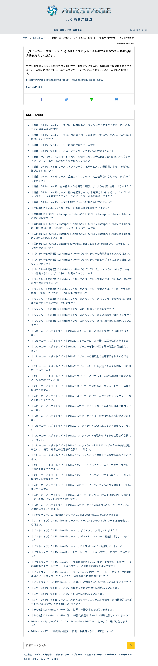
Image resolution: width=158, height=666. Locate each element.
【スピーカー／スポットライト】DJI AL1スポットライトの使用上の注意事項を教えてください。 (81, 457)
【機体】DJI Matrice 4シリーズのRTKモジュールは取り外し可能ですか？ (71, 202)
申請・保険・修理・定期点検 (27, 30)
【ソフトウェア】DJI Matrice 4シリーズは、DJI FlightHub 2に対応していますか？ (77, 546)
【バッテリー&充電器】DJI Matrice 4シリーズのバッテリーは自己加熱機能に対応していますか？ (81, 323)
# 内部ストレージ (93, 654)
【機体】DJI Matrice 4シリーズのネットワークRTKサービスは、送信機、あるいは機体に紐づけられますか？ (80, 168)
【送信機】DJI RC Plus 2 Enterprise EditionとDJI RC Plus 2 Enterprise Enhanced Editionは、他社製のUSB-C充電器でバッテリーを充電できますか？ (81, 226)
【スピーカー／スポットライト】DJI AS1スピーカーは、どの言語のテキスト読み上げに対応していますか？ (81, 368)
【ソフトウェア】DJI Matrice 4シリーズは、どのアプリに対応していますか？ (74, 530)
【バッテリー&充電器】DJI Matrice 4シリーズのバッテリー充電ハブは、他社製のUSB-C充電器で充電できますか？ (81, 281)
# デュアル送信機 (43, 654)
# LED (55, 659)
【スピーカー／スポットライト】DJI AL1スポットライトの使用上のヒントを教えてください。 (81, 427)
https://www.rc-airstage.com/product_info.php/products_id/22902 (64, 79)
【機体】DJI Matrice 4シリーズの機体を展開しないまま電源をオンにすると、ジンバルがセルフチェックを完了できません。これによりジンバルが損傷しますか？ (80, 194)
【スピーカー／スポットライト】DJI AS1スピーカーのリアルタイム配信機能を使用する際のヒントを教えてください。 (81, 378)
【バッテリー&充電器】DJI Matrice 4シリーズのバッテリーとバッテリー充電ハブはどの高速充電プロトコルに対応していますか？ (81, 301)
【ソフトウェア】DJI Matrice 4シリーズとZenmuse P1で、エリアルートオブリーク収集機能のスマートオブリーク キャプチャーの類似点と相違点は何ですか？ (81, 574)
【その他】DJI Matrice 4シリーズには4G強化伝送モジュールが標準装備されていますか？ (80, 615)
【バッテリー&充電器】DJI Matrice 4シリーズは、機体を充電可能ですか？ (72, 309)
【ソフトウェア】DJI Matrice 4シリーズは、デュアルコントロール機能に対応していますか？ (80, 538)
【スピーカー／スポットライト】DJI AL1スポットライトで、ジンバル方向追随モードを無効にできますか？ (81, 487)
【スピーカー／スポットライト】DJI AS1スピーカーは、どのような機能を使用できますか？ (80, 332)
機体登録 (49, 30)
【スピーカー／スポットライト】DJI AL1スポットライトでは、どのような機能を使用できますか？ (81, 408)
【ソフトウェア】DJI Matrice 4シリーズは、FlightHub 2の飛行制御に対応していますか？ (81, 582)
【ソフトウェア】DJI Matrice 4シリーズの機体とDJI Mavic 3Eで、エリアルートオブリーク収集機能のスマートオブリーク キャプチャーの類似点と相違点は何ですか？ (81, 564)
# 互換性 (27, 654)
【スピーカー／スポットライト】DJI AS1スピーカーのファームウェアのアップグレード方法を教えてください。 (81, 398)
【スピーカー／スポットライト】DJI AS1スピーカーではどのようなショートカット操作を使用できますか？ (81, 388)
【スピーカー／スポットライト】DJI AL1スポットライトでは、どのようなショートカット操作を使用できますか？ (81, 477)
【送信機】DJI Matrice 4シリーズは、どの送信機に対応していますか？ (70, 208)
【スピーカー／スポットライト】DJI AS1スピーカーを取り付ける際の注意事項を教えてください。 (81, 348)
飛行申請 (62, 30)
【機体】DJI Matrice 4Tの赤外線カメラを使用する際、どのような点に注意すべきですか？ (81, 186)
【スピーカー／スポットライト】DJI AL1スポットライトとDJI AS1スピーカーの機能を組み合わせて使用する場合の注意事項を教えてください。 (80, 447)
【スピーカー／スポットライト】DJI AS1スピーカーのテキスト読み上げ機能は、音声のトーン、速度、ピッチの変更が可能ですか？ (81, 497)
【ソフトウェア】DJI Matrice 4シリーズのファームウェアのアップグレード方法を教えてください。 (80, 522)
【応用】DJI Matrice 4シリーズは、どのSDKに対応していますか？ (68, 594)
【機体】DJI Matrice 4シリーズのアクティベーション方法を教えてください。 (74, 151)
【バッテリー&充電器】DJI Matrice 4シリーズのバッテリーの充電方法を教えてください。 (81, 253)
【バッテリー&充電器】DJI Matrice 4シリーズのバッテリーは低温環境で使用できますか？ (81, 315)
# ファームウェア (40, 659)
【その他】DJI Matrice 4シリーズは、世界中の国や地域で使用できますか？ (73, 609)
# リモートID (125, 654)
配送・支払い (115, 30)
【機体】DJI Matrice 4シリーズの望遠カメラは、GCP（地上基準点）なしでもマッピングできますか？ (80, 178)
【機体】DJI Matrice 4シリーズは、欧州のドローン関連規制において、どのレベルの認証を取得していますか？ (81, 137)
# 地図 (26, 659)
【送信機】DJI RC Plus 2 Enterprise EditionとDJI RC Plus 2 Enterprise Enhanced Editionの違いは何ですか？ (81, 216)
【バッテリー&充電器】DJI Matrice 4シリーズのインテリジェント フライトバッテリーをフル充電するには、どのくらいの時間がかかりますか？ (80, 271)
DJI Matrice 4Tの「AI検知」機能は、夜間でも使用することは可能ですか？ (72, 631)
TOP (25, 37)
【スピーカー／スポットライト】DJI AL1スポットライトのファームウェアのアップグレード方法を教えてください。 (81, 467)
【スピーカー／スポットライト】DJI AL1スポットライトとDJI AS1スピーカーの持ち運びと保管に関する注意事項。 (80, 507)
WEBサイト (99, 30)
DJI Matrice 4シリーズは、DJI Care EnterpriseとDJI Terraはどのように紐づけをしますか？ (79, 623)
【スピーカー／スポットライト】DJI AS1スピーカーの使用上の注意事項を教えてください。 (79, 358)
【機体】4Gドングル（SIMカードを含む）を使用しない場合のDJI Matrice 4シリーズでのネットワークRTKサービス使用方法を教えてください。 (80, 158)
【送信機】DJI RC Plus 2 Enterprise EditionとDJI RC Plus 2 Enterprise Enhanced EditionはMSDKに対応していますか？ (81, 236)
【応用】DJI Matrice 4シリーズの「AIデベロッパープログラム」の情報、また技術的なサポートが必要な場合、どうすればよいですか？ (81, 601)
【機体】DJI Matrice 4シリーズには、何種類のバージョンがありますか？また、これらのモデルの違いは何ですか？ (80, 127)
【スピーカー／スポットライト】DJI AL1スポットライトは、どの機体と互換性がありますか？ (81, 417)
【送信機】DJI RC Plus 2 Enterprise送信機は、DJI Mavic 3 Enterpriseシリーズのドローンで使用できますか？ (80, 245)
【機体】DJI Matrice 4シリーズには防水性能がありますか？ (64, 145)
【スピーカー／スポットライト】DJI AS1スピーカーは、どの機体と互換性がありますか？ (81, 340)
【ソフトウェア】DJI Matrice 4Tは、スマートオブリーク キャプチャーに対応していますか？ (80, 554)
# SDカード (110, 654)
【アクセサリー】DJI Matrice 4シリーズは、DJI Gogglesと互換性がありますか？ (76, 514)
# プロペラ (77, 654)
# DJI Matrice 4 (34, 86)
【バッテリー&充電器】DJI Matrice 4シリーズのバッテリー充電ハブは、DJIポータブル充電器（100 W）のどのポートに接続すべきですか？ (80, 291)
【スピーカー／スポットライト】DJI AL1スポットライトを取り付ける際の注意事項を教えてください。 (81, 437)
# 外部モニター (61, 654)
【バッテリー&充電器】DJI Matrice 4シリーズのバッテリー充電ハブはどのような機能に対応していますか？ (81, 261)
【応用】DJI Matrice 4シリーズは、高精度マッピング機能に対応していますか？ (75, 587)
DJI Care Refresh (80, 30)
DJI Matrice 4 (39, 37)
